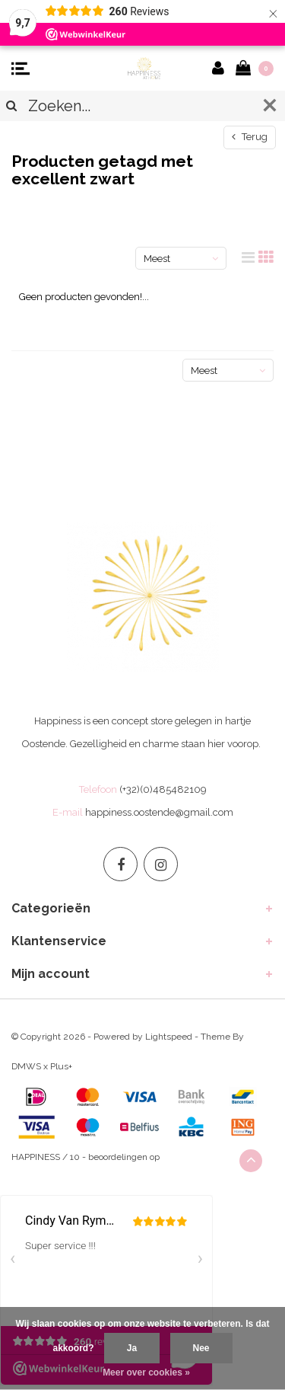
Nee (201, 1348)
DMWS (26, 1066)
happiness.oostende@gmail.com (159, 812)
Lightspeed (168, 1036)
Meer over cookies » (146, 1372)
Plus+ (61, 1066)
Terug (250, 136)
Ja (132, 1348)
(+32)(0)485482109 (163, 789)
